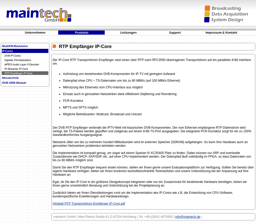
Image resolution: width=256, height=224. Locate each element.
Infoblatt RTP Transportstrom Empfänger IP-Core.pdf (88, 203)
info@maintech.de (187, 217)
